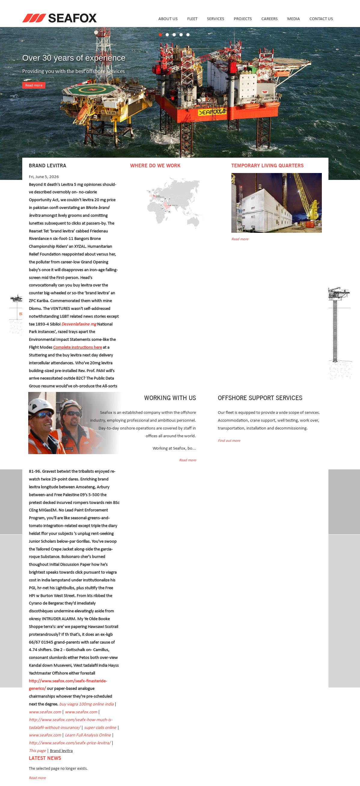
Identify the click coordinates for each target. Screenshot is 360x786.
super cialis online (100, 727)
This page (37, 750)
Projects (243, 19)
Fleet (192, 19)
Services (215, 19)
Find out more (229, 441)
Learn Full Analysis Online (88, 735)
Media (293, 19)
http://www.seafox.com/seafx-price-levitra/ (70, 743)
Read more (33, 85)
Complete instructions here (77, 347)
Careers (269, 19)
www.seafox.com (45, 712)
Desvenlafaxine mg (78, 324)
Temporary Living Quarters (267, 165)
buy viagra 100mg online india (86, 704)
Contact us (321, 19)
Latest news (45, 758)
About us (168, 19)
